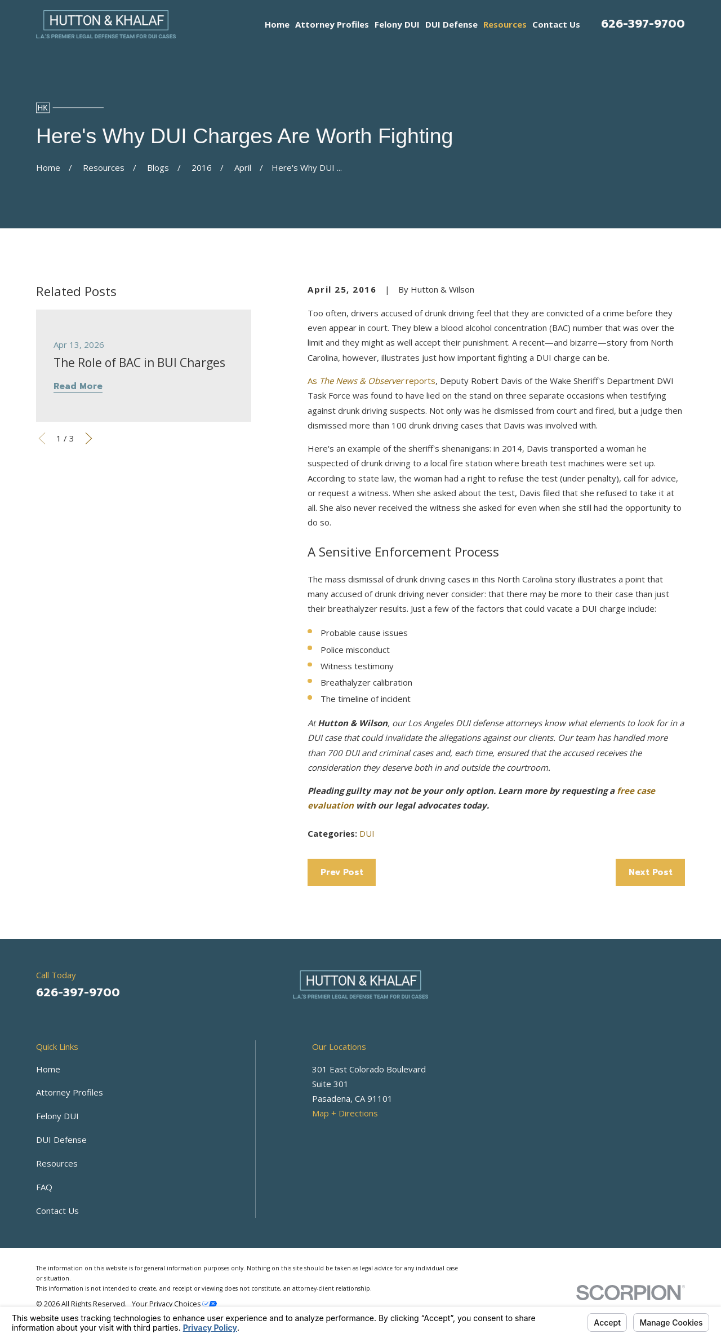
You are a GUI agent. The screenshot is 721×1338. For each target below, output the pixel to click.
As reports (371, 380)
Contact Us (57, 1210)
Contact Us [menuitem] (556, 24)
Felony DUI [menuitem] (397, 24)
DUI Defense (61, 1139)
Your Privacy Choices (174, 1304)
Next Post (651, 872)
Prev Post (342, 872)
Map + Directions (345, 1113)
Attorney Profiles (69, 1092)
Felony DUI (57, 1115)
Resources (57, 1163)
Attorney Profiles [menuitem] (332, 24)
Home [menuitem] (277, 24)
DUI (367, 833)
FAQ (44, 1187)
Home (48, 1069)
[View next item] (89, 438)
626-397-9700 (643, 23)
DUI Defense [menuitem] (451, 24)
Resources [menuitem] (505, 24)
